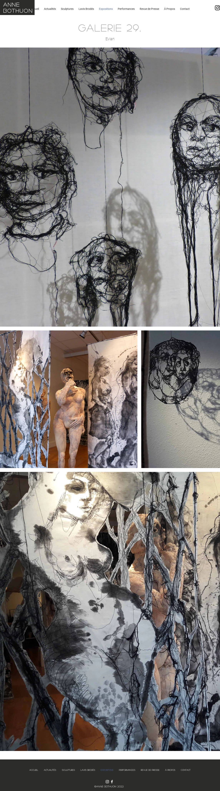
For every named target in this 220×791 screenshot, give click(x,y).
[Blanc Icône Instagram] (107, 781)
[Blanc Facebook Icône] (112, 781)
